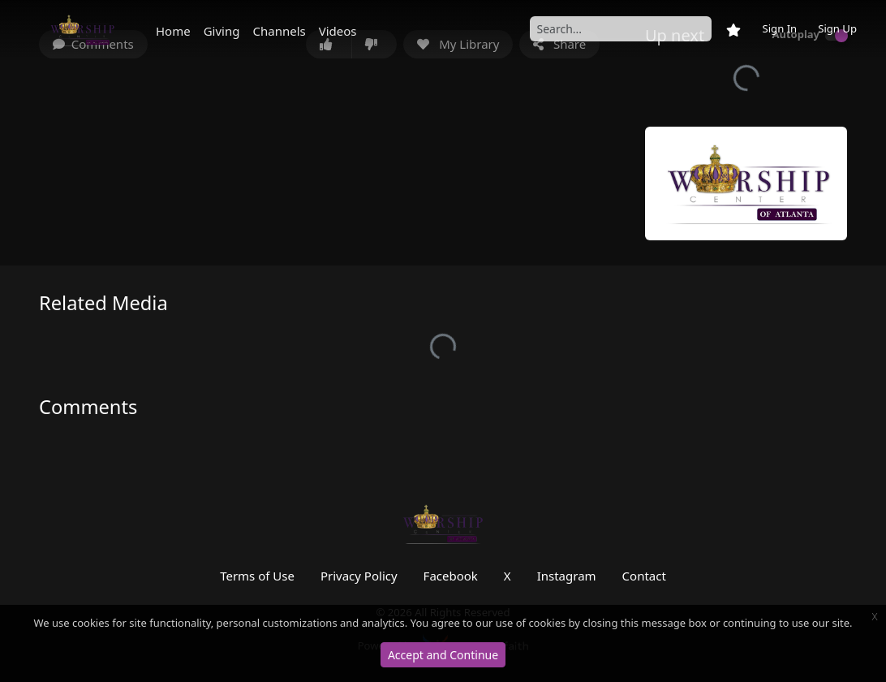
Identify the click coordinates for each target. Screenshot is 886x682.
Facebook (451, 576)
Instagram (566, 576)
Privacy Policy (359, 576)
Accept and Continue (443, 655)
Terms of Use (257, 576)
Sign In (779, 28)
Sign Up (837, 28)
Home (173, 31)
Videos (338, 31)
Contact (644, 576)
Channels (278, 31)
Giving (222, 31)
